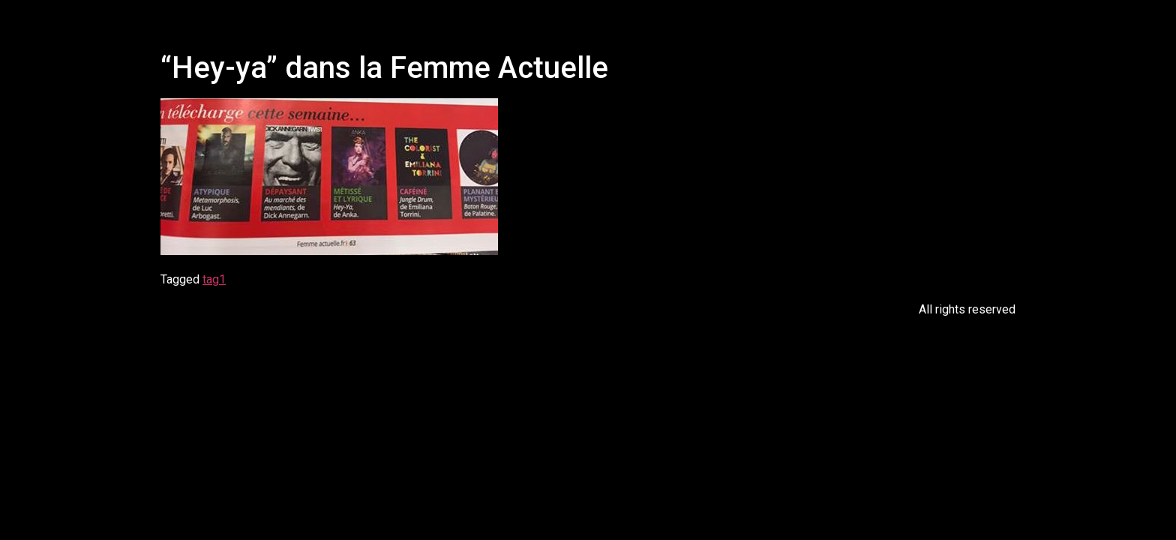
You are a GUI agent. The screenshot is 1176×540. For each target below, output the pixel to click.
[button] (595, 22)
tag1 (214, 279)
